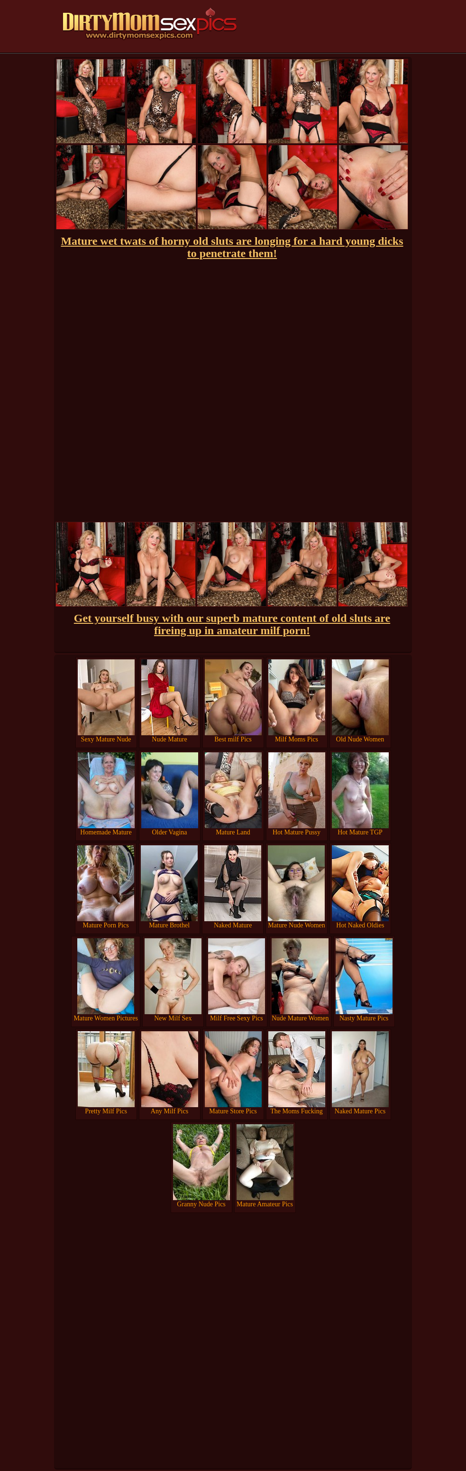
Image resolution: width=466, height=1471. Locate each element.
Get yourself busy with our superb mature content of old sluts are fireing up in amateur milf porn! (232, 624)
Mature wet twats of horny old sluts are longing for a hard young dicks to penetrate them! (232, 247)
